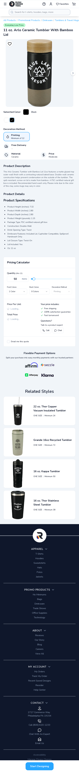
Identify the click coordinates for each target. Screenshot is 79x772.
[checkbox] (8, 341)
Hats (39, 567)
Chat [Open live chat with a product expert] (58, 330)
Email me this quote (20, 341)
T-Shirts (39, 553)
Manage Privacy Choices (40, 759)
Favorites (62, 4)
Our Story (39, 640)
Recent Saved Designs (39, 680)
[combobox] (39, 12)
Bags (39, 599)
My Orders (39, 671)
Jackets (39, 576)
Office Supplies (39, 613)
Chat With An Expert (39, 732)
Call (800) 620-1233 (39, 723)
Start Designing (39, 766)
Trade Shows (39, 608)
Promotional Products (29, 20)
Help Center (40, 689)
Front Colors (12, 287)
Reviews (39, 635)
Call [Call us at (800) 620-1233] (46, 330)
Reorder (39, 685)
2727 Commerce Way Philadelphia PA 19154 (39, 712)
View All (39, 653)
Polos (39, 572)
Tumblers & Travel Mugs (67, 20)
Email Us (39, 741)
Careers (39, 649)
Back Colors (34, 287)
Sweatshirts (40, 563)
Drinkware (47, 20)
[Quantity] (18, 279)
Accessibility (39, 754)
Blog (39, 644)
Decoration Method (59, 287)
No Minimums (39, 594)
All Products (9, 20)
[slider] (33, 279)
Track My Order (39, 676)
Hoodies (39, 558)
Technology (39, 617)
